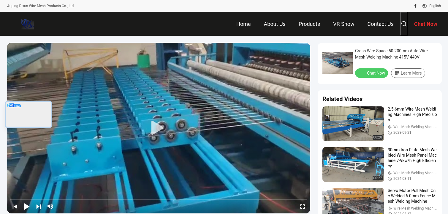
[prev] (15, 206)
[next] (39, 206)
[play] (158, 128)
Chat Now (372, 73)
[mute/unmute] (50, 206)
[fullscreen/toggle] (302, 206)
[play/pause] (27, 206)
